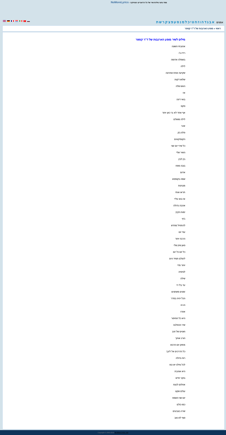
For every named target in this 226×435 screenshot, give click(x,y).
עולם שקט (180, 391)
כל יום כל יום (179, 252)
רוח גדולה (180, 358)
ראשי (218, 28)
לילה (183, 66)
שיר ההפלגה (179, 325)
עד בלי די (180, 285)
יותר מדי (181, 265)
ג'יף (183, 219)
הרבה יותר (180, 238)
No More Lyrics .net (121, 432)
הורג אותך (180, 338)
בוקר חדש (180, 378)
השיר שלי (180, 152)
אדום (182, 172)
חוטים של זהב (178, 331)
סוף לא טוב (179, 418)
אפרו (182, 311)
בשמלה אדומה (178, 59)
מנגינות (181, 185)
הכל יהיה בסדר (178, 298)
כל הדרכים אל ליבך (175, 351)
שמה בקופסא (178, 179)
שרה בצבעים (179, 411)
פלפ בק (181, 132)
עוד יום (182, 232)
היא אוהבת (180, 371)
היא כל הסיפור (178, 318)
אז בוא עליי (179, 199)
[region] (113, 11)
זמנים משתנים (178, 292)
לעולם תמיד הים (177, 258)
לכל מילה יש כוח (177, 364)
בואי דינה (180, 99)
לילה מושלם (179, 119)
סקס (183, 106)
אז (184, 93)
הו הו (183, 305)
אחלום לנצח (179, 384)
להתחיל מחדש (178, 225)
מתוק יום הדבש (177, 345)
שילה (182, 278)
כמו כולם (181, 404)
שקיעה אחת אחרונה (175, 73)
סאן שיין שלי (179, 245)
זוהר (183, 126)
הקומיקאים (179, 139)
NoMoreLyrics (120, 2)
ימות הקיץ (180, 212)
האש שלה (180, 86)
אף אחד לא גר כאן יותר (173, 112)
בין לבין (181, 159)
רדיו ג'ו (182, 53)
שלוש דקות (180, 79)
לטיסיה (181, 272)
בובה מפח (180, 166)
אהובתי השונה (178, 46)
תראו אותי (180, 192)
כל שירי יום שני (178, 146)
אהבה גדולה (179, 205)
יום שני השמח (178, 398)
